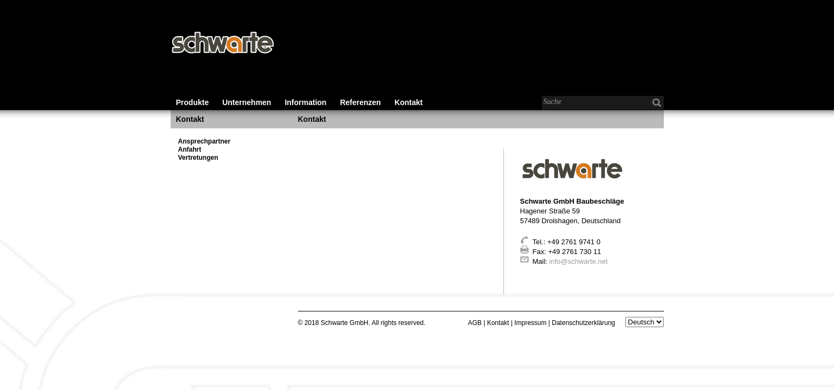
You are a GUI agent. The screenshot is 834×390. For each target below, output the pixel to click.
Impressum (530, 323)
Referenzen (360, 102)
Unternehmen (246, 102)
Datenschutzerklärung (583, 323)
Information (305, 102)
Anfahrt (190, 149)
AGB (475, 323)
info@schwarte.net (578, 261)
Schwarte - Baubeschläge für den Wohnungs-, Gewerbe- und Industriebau (222, 43)
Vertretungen (198, 157)
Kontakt (409, 102)
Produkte (192, 102)
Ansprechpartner (204, 141)
